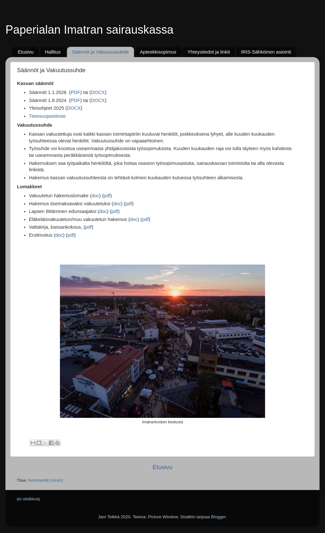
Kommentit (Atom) (45, 480)
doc (95, 195)
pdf (107, 195)
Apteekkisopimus (158, 52)
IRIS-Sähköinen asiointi (266, 52)
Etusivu (26, 52)
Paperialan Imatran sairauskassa (89, 29)
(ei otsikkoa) (28, 498)
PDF (75, 92)
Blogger (218, 516)
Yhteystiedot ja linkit (209, 52)
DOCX (98, 92)
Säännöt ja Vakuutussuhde (100, 52)
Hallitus (53, 52)
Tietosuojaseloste (47, 116)
